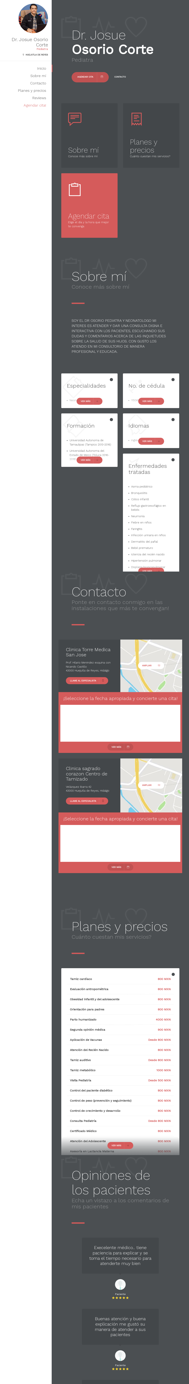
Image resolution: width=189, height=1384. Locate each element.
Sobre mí (38, 76)
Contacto (38, 83)
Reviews (39, 98)
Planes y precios (32, 90)
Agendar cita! (35, 105)
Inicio (41, 68)
